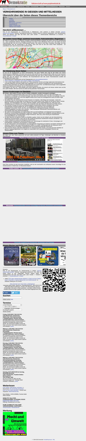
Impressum (49, 439)
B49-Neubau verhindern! (15, 22)
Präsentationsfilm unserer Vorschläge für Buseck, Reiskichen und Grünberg (38, 205)
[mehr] (12, 326)
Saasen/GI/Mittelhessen (52, 6)
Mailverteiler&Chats (14, 391)
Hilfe (12, 299)
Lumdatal (11, 20)
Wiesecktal (12, 21)
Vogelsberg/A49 (13, 24)
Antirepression (12, 6)
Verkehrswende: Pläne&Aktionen (11, 407)
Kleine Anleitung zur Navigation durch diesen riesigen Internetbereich (22, 80)
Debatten (42, 6)
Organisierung (20, 6)
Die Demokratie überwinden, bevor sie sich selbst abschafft (13, 389)
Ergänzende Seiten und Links (11, 400)
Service (68, 6)
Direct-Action (4, 6)
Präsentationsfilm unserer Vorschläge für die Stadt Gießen (40, 168)
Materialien (62, 6)
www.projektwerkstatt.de (41, 79)
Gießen (11, 18)
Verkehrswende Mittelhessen (14, 17)
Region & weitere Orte (14, 25)
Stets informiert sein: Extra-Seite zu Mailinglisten (22, 284)
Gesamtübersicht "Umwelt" (9, 36)
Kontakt (45, 439)
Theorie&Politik (34, 6)
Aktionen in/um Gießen (15, 26)
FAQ (54, 439)
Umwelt (27, 6)
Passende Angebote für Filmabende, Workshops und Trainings (34, 242)
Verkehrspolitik (11, 9)
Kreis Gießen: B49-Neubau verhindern (12, 387)
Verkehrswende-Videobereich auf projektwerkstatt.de (34, 161)
